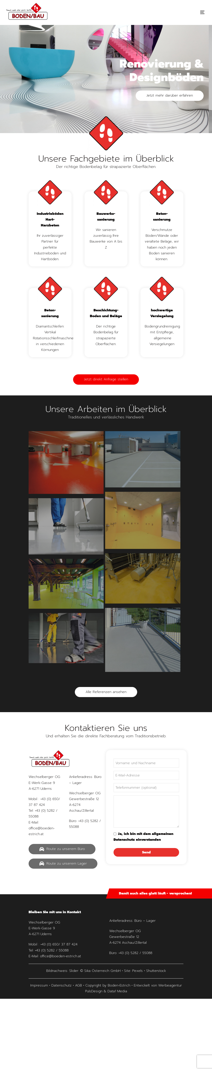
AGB (78, 985)
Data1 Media (117, 991)
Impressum (39, 985)
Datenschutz (61, 985)
